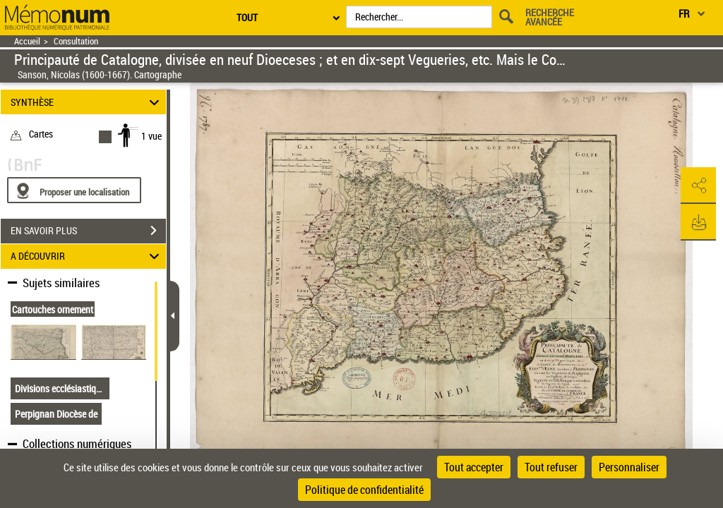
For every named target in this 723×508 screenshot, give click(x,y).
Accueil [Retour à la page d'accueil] (27, 41)
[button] (698, 185)
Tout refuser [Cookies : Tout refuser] (551, 467)
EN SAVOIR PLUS (88, 231)
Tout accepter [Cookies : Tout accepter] (473, 467)
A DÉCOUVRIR (87, 256)
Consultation (76, 41)
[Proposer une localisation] (74, 190)
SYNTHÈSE (87, 102)
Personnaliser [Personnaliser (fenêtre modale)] (629, 467)
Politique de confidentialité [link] (364, 489)
